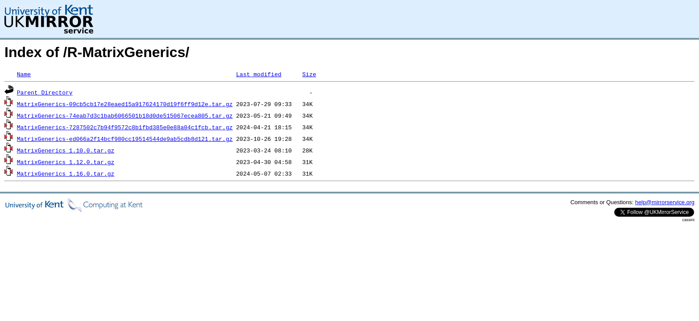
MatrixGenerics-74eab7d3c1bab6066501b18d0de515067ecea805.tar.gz (125, 115)
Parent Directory (45, 92)
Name (24, 74)
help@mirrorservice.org (665, 202)
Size (309, 74)
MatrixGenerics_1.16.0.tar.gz (65, 173)
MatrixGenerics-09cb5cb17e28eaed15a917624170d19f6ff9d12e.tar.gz (125, 104)
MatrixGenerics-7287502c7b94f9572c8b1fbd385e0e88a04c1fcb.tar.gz (125, 127)
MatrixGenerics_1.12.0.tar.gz (65, 162)
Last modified (258, 74)
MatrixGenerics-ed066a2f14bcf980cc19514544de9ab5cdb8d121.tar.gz (125, 139)
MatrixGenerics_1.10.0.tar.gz (65, 150)
